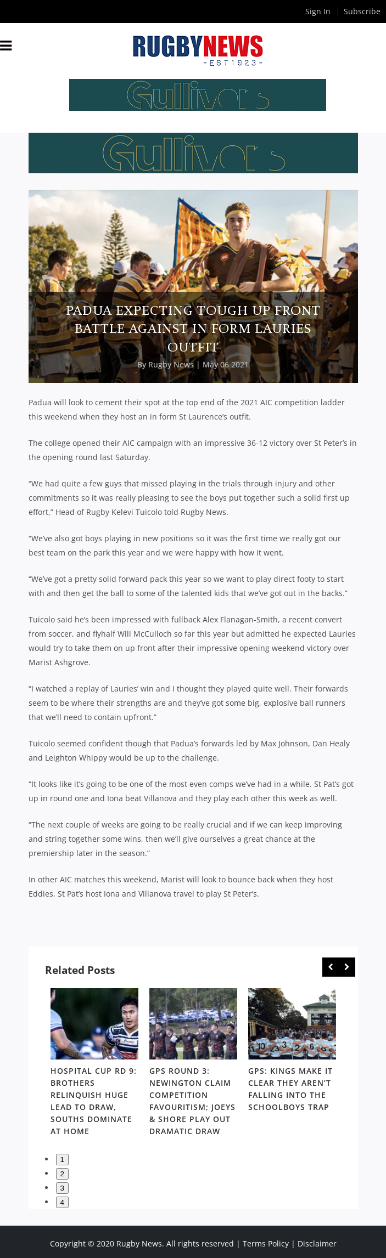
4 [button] (62, 1202)
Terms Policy (266, 1243)
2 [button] (62, 1174)
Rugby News (171, 364)
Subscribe (362, 11)
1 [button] (62, 1159)
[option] (94, 1064)
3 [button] (62, 1188)
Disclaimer (317, 1243)
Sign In (318, 11)
